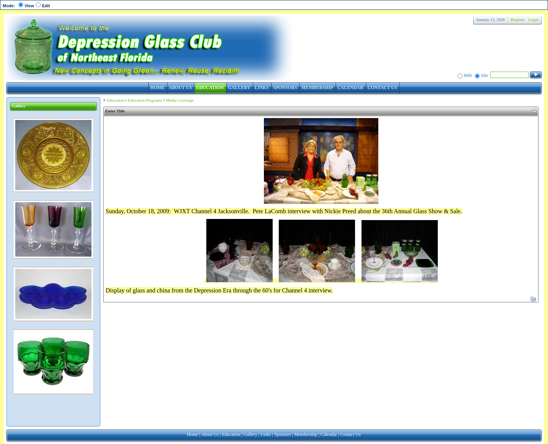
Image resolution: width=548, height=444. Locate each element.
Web (468, 75)
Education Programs (145, 100)
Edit (46, 5)
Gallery (250, 434)
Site (484, 75)
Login (533, 19)
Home (192, 434)
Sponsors (282, 434)
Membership (305, 434)
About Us (210, 434)
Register (518, 19)
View (29, 5)
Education (115, 100)
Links (265, 434)
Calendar (328, 434)
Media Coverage (180, 100)
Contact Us (350, 434)
